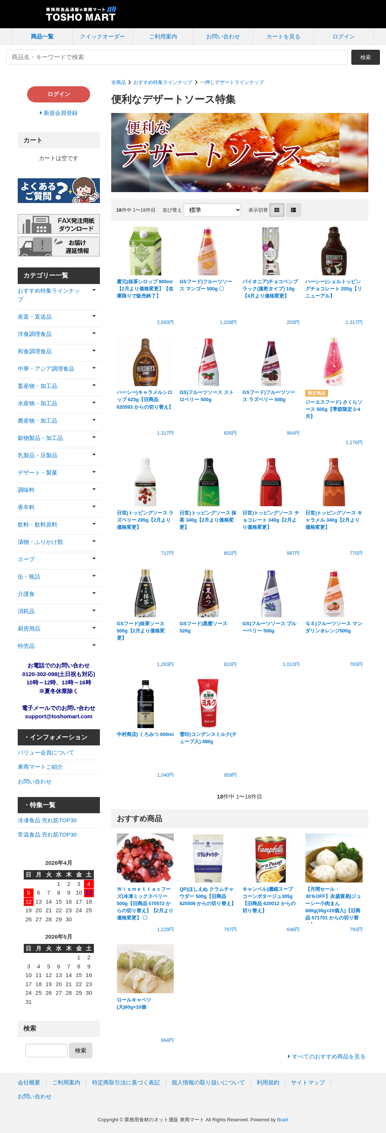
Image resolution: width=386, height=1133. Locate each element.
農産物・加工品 (37, 420)
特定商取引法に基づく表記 (126, 1082)
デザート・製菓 (37, 472)
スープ (26, 559)
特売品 (26, 646)
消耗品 (26, 611)
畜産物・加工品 (37, 386)
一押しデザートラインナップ (232, 82)
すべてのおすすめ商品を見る (329, 1056)
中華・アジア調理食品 (46, 368)
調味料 (26, 490)
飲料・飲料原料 (37, 524)
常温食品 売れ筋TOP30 (47, 834)
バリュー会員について (46, 752)
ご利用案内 (163, 36)
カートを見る (283, 36)
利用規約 (268, 1082)
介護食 (26, 594)
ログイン (343, 36)
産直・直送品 (35, 316)
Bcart (282, 1119)
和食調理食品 (35, 351)
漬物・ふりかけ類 (40, 542)
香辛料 (26, 507)
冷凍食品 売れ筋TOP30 (47, 820)
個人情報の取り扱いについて (208, 1082)
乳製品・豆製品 (37, 455)
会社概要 (29, 1082)
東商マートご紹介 (40, 766)
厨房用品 (29, 628)
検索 (365, 57)
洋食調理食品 (35, 334)
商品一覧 (42, 36)
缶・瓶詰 (29, 576)
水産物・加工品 (37, 403)
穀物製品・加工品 (40, 438)
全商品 (118, 82)
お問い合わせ (223, 36)
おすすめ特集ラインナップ (162, 82)
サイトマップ (308, 1082)
